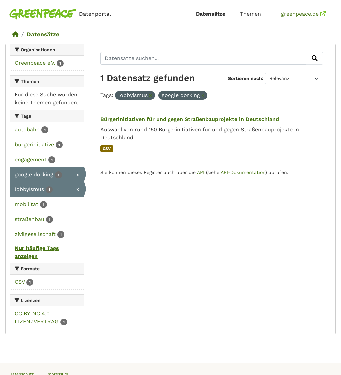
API (200, 172)
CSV (107, 148)
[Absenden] (314, 58)
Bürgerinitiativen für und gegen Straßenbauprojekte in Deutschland (189, 119)
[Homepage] (61, 14)
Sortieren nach (245, 78)
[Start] (15, 34)
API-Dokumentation (243, 172)
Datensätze (210, 14)
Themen (250, 14)
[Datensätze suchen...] (203, 58)
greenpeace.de (303, 14)
